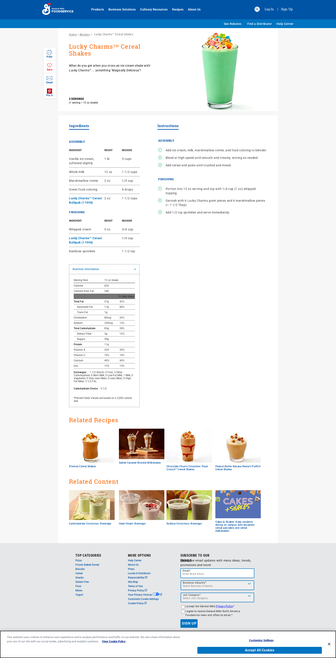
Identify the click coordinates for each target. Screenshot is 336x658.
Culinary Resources (151, 9)
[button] (257, 9)
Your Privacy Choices (145, 594)
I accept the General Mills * (209, 606)
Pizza (78, 560)
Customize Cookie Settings (143, 599)
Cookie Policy (137, 603)
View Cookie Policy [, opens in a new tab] (114, 644)
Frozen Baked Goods (87, 564)
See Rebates (233, 24)
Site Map (133, 581)
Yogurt (79, 594)
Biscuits (80, 569)
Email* (186, 570)
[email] (217, 573)
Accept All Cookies (259, 653)
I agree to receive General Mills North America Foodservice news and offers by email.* (212, 613)
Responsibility (137, 577)
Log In (269, 9)
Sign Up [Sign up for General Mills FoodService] (287, 9)
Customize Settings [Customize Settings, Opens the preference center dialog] (261, 643)
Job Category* (192, 594)
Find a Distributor (259, 24)
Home (73, 34)
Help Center (284, 24)
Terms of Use (135, 586)
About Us (192, 9)
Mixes (78, 590)
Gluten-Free (82, 581)
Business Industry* (194, 582)
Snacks (79, 577)
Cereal (78, 573)
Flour (78, 586)
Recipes (175, 9)
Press (131, 569)
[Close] (329, 647)
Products (95, 9)
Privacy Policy (137, 590)
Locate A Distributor (139, 573)
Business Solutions (119, 9)
